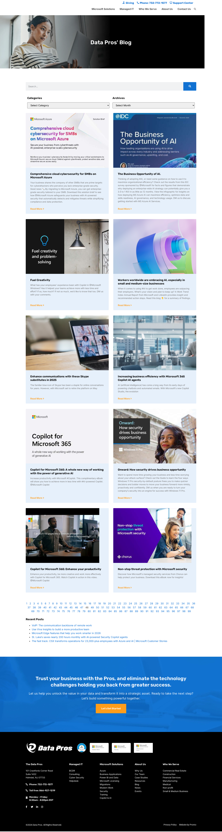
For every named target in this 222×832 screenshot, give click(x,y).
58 (139, 608)
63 (165, 608)
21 (114, 604)
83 (104, 612)
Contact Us (184, 8)
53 (113, 608)
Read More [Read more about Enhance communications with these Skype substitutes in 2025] (36, 399)
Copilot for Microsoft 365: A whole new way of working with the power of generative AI (67, 471)
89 (136, 612)
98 (183, 612)
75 (63, 612)
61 (155, 608)
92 (152, 612)
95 (168, 612)
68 (192, 608)
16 (90, 604)
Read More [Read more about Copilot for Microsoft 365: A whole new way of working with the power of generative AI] (36, 498)
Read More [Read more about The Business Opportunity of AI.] (124, 209)
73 (53, 612)
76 (68, 612)
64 (171, 608)
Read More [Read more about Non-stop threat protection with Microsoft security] (124, 588)
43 (60, 608)
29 (156, 604)
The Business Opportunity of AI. (139, 174)
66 (181, 608)
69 (32, 612)
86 (120, 612)
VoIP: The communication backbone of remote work (62, 626)
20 (109, 604)
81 (94, 612)
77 (73, 612)
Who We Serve (148, 8)
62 (160, 608)
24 (130, 604)
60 (150, 608)
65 (176, 608)
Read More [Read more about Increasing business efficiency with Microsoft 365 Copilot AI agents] (124, 399)
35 (188, 604)
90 (141, 612)
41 (50, 608)
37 (29, 608)
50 (97, 608)
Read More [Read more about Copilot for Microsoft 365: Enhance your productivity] (36, 588)
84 (110, 612)
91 (147, 612)
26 (141, 604)
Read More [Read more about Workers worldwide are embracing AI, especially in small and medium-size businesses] (124, 305)
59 (144, 608)
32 (172, 604)
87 (126, 612)
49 (92, 608)
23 (125, 604)
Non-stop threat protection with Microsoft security (152, 569)
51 (102, 608)
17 (94, 604)
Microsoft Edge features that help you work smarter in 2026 (66, 633)
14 (80, 604)
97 (178, 612)
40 (44, 608)
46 (76, 608)
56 (129, 608)
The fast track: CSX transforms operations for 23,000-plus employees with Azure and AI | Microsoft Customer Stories (99, 641)
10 (61, 604)
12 (70, 604)
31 (167, 604)
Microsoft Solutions (103, 8)
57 (134, 608)
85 (115, 612)
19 (104, 604)
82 (99, 612)
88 (131, 612)
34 (183, 604)
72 (48, 612)
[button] (195, 9)
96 (173, 612)
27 (146, 604)
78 (78, 612)
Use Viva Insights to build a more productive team (60, 630)
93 (157, 612)
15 (85, 604)
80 (89, 612)
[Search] (189, 86)
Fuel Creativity (40, 280)
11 (66, 604)
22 (119, 604)
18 (99, 604)
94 (162, 612)
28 (151, 604)
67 (187, 608)
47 (81, 608)
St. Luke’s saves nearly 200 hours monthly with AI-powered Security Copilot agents (80, 637)
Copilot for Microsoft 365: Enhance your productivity (65, 569)
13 (75, 604)
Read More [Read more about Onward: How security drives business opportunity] (124, 498)
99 (189, 612)
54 (118, 608)
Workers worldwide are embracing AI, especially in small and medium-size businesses (151, 282)
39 (39, 608)
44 (65, 608)
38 (34, 608)
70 (38, 612)
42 (55, 608)
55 (123, 608)
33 (177, 604)
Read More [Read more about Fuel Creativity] (36, 305)
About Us (167, 8)
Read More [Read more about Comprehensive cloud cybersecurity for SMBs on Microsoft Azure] (36, 209)
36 (193, 604)
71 (43, 612)
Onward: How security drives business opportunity (152, 470)
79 (84, 612)
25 (135, 604)
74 (58, 612)
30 (162, 604)
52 (107, 608)
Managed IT (127, 8)
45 (71, 608)
